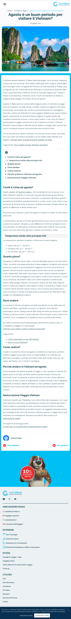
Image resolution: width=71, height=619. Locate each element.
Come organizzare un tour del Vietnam (23, 339)
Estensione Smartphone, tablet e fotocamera (23, 547)
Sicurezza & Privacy (10, 598)
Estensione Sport (12, 539)
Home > (10, 11)
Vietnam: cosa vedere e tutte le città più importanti (24, 329)
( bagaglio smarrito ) (11, 516)
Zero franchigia (11, 535)
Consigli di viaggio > (21, 11)
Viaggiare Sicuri (9, 561)
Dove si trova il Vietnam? (18, 342)
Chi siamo (6, 590)
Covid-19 (6, 568)
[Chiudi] (68, 610)
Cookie (5, 602)
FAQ (4, 579)
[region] (35, 613)
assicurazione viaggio (11, 418)
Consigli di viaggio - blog (12, 557)
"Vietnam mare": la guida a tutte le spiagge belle (31, 140)
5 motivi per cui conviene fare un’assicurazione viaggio (25, 427)
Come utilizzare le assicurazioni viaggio (17, 565)
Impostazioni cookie (26, 615)
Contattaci (7, 586)
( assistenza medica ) (11, 511)
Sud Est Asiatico (25, 192)
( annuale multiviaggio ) (13, 524)
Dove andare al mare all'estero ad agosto (31, 145)
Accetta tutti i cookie (42, 615)
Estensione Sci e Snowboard (16, 543)
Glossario (6, 594)
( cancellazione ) (10, 520)
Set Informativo (8, 582)
